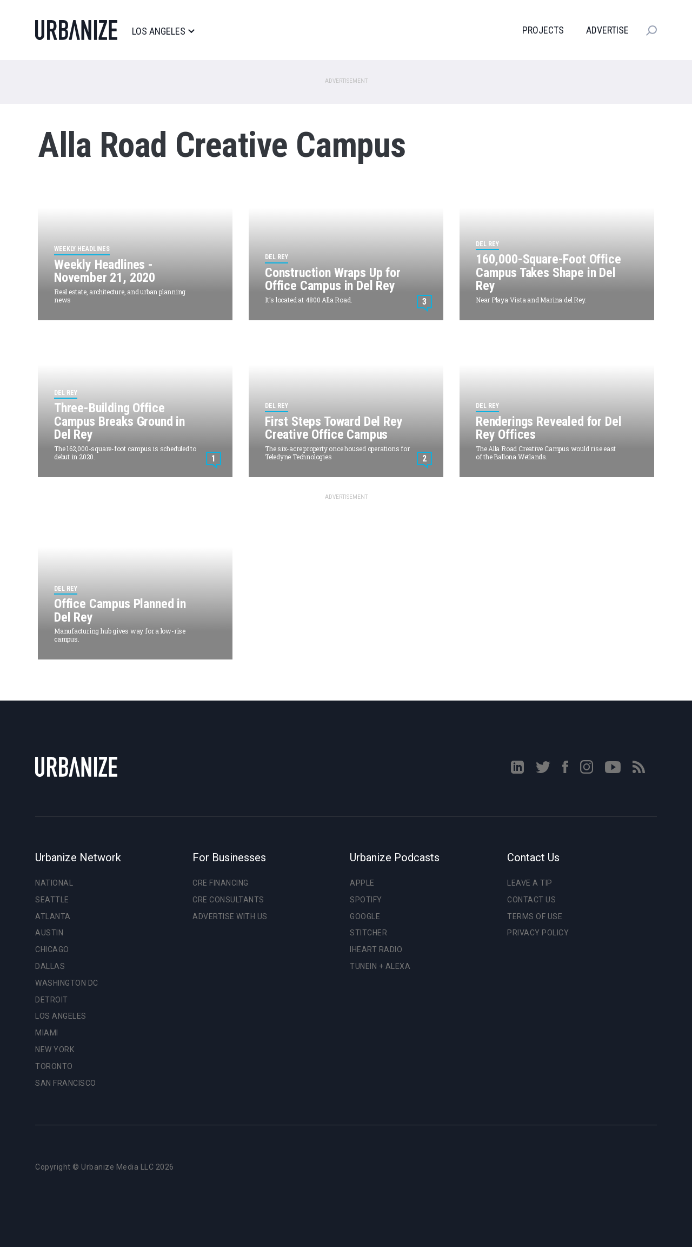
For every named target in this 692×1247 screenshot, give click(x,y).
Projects (543, 30)
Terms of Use (534, 916)
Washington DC (66, 983)
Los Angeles (163, 31)
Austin (49, 932)
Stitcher (368, 932)
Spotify (366, 899)
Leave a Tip (530, 883)
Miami (46, 1032)
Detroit (51, 999)
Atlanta (53, 916)
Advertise (607, 30)
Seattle (52, 899)
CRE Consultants (228, 899)
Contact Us (531, 899)
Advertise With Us (230, 916)
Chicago (52, 949)
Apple (362, 883)
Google (365, 916)
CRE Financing (220, 883)
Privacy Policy (538, 932)
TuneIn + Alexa (380, 966)
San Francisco (65, 1083)
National (54, 883)
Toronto (54, 1066)
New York (54, 1049)
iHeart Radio (376, 949)
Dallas (50, 966)
